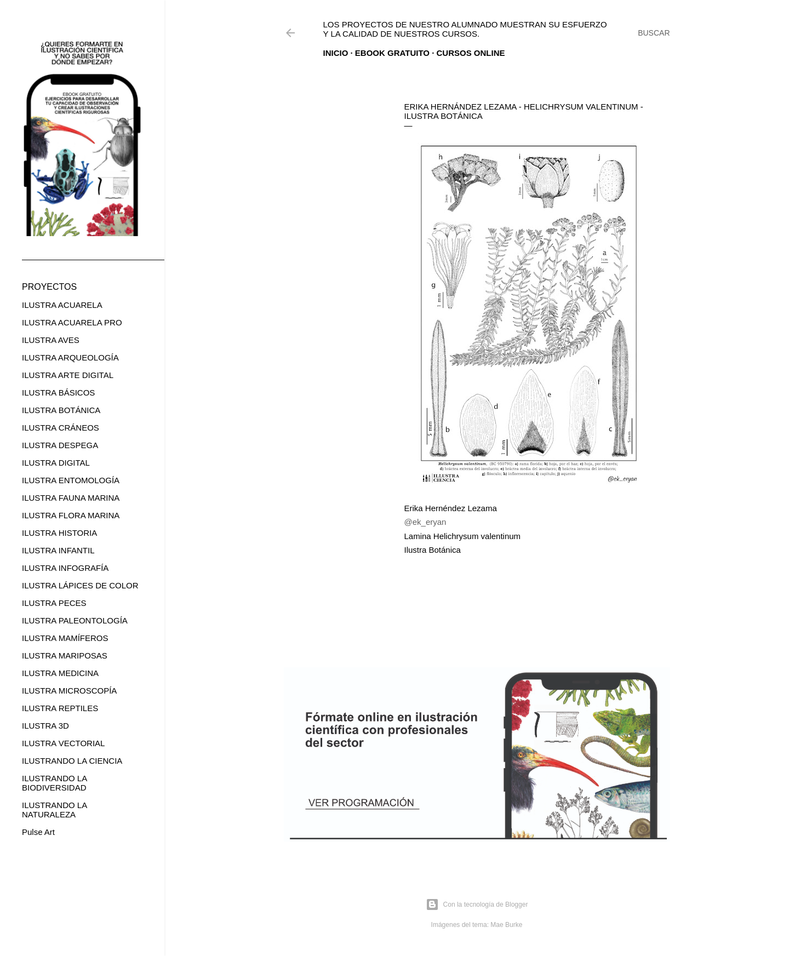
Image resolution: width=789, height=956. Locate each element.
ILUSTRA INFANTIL (58, 550)
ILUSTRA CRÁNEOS (60, 427)
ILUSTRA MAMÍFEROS (65, 638)
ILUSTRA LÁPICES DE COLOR (80, 585)
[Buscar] (654, 33)
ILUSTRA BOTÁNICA (61, 410)
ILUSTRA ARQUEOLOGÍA (70, 357)
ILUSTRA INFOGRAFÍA (65, 568)
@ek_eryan (425, 521)
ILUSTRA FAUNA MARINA (70, 497)
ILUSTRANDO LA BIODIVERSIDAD (54, 783)
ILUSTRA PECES (54, 603)
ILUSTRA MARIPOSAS (64, 655)
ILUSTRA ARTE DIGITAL (67, 375)
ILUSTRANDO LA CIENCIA (72, 760)
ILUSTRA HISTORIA (59, 532)
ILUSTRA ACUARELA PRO (72, 322)
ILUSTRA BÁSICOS (58, 392)
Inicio (335, 53)
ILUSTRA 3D (45, 725)
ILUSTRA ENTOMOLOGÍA (70, 480)
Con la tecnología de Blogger (477, 904)
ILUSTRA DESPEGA (60, 445)
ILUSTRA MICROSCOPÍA (69, 690)
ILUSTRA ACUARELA (62, 305)
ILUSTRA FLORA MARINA (70, 515)
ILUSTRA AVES (50, 340)
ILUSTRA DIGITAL (56, 462)
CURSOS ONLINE (471, 53)
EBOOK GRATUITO (392, 53)
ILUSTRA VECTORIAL (63, 743)
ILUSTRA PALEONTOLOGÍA (75, 620)
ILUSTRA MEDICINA (60, 673)
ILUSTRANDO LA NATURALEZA (54, 809)
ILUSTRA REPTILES (60, 708)
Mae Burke (506, 925)
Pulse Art (38, 832)
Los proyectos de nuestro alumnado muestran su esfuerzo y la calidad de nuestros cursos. (465, 29)
